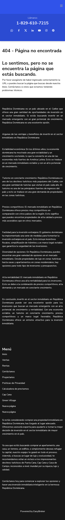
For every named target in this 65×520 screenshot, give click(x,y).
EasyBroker (39, 511)
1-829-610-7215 (32, 23)
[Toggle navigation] (61, 5)
